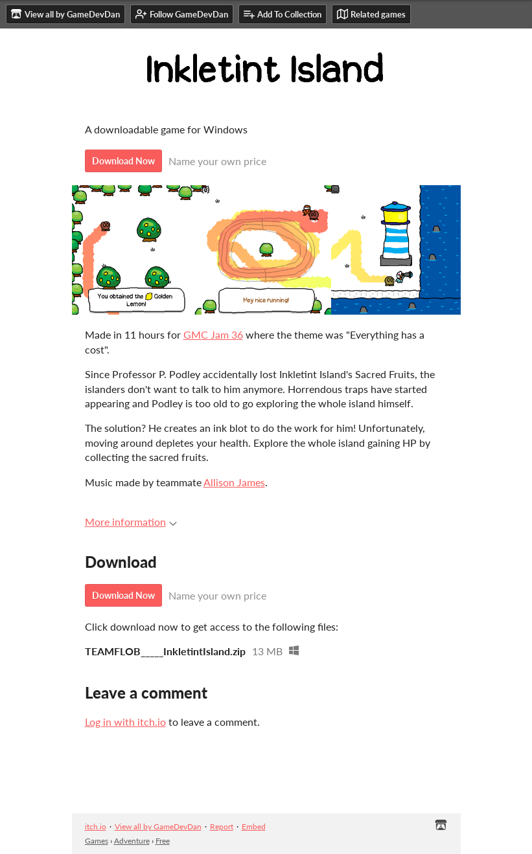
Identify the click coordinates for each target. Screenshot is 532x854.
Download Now (123, 160)
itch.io (95, 826)
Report (221, 826)
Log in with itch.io (125, 721)
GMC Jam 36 (213, 334)
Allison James (234, 482)
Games (96, 841)
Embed (254, 826)
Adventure (132, 841)
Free (163, 841)
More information (131, 521)
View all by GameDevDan (158, 826)
